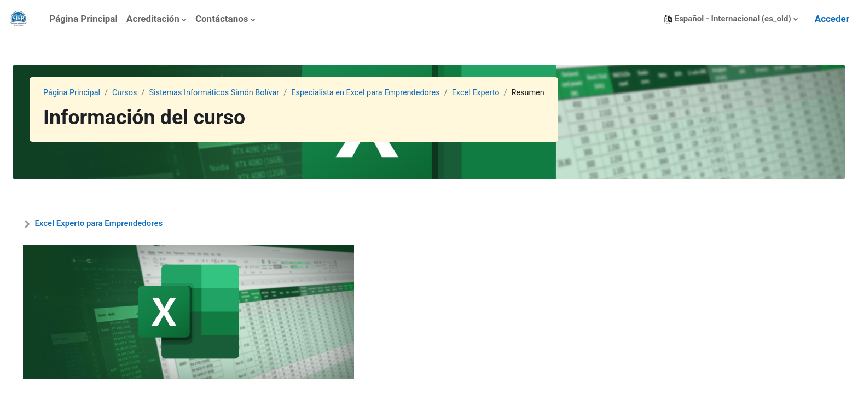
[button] (731, 19)
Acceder (832, 18)
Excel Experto (516, 93)
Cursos (152, 93)
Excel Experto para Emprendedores (125, 223)
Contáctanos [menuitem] (221, 18)
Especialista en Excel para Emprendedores (402, 93)
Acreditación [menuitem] (152, 18)
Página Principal (97, 93)
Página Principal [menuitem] (83, 18)
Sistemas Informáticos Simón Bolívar (245, 93)
